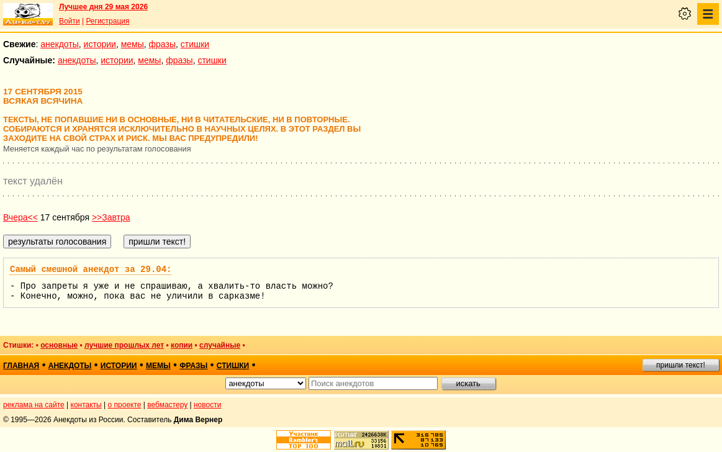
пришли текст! (680, 365)
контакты (86, 404)
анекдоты (59, 44)
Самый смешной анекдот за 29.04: (90, 269)
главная (21, 365)
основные (59, 345)
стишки (195, 44)
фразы (162, 44)
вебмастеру (167, 404)
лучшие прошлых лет (124, 345)
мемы (132, 44)
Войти (69, 21)
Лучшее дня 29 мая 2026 (103, 6)
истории (100, 44)
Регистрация (107, 21)
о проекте (125, 404)
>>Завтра (111, 217)
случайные (219, 345)
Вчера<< (20, 217)
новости (207, 404)
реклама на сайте (34, 404)
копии (181, 345)
